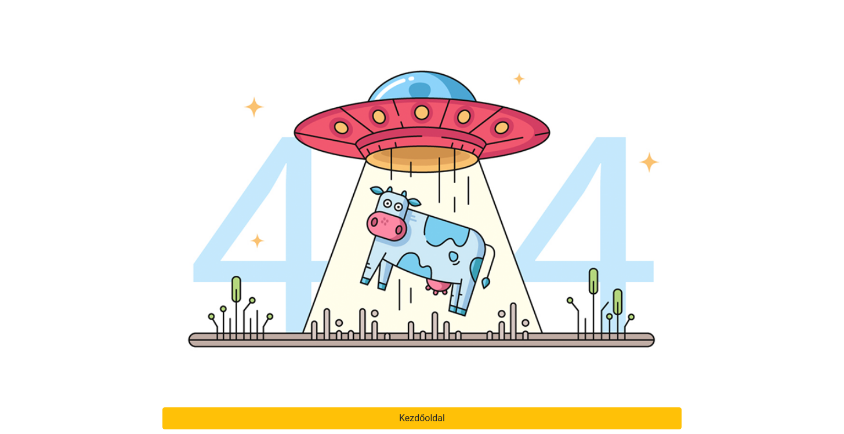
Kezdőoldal (422, 418)
